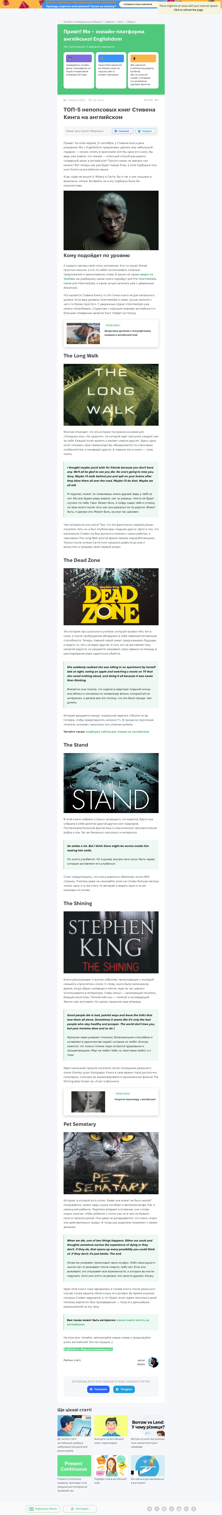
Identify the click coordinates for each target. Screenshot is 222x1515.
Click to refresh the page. (189, 10)
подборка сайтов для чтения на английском (117, 731)
